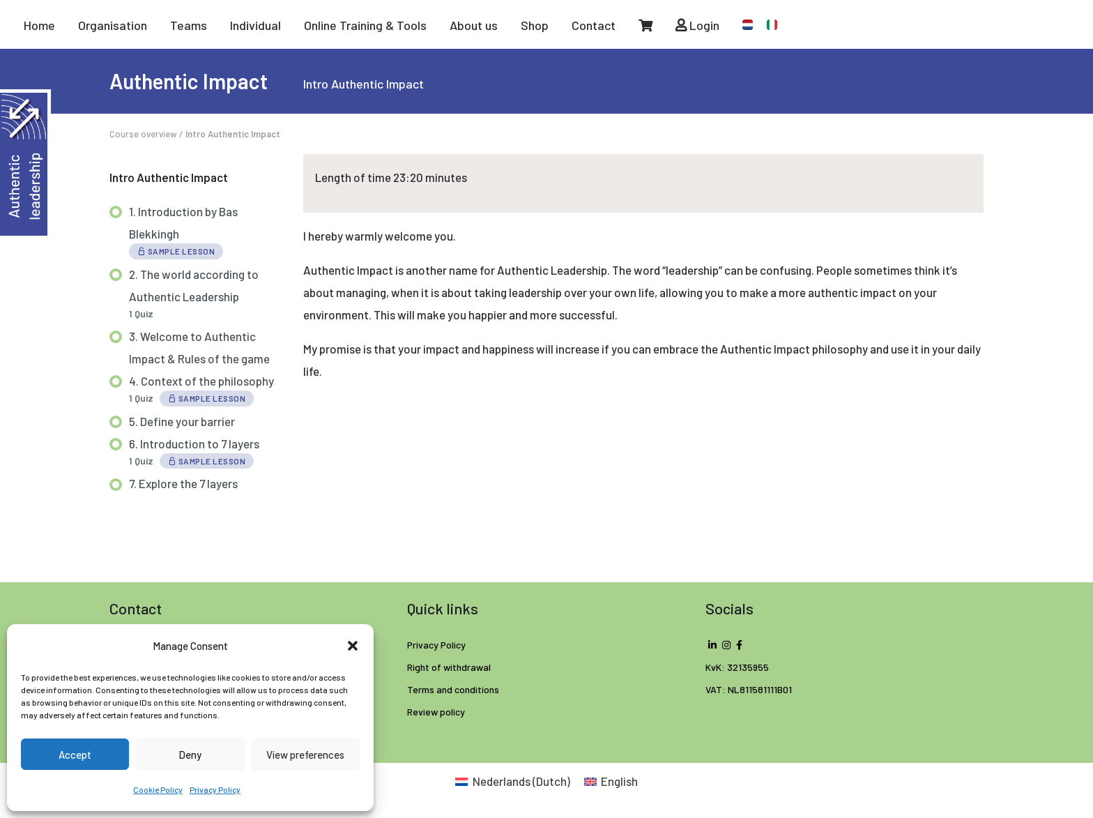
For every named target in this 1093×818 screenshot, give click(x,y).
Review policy (436, 712)
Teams (188, 25)
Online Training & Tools (365, 25)
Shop (535, 25)
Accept (75, 754)
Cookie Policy (158, 789)
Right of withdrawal (449, 667)
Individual (255, 25)
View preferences (305, 754)
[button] (353, 646)
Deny (189, 754)
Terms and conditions (453, 689)
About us (474, 25)
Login (697, 25)
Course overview (143, 133)
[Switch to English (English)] (611, 781)
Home (39, 25)
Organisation (112, 25)
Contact (594, 25)
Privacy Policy (215, 789)
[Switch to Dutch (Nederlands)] (512, 781)
